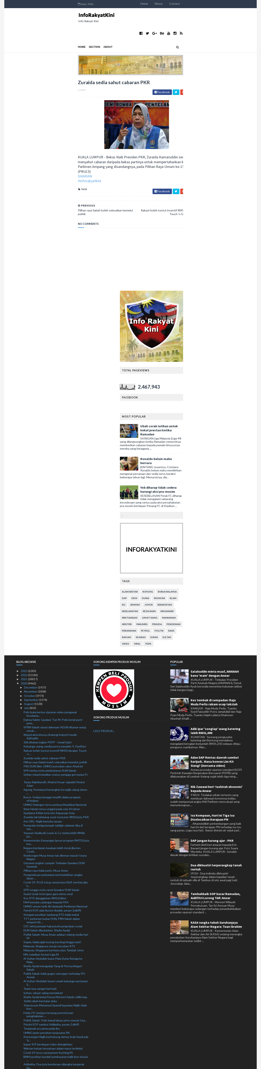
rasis (233, 402)
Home (206, 3)
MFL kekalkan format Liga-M (41, 726)
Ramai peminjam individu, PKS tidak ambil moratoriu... (49, 965)
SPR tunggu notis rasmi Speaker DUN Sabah (51, 662)
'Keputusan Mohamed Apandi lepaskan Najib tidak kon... (55, 779)
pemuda (218, 396)
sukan (215, 409)
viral (199, 415)
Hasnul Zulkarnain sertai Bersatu (44, 1015)
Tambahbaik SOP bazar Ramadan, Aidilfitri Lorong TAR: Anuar (215, 668)
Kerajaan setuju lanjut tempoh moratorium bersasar (56, 971)
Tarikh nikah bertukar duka (40, 773)
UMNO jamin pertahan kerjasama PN (46, 805)
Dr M (196, 370)
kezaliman (210, 383)
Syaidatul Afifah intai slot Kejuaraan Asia (49, 585)
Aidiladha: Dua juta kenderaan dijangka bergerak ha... (53, 838)
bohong (209, 363)
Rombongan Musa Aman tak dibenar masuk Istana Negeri (55, 629)
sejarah (202, 409)
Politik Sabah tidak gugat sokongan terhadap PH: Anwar (54, 747)
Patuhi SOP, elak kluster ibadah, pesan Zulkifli (52, 682)
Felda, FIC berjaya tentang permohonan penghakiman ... (48, 786)
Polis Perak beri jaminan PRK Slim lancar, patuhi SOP (56, 975)
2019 (24, 1047)
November (31, 463)
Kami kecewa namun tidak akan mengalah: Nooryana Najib (49, 942)
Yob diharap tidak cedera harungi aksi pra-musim (220, 262)
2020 (24, 455)
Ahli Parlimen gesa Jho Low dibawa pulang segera (54, 894)
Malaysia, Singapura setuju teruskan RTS (49, 718)
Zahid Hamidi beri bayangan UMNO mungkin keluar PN (55, 981)
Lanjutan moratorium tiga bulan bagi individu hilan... (55, 913)
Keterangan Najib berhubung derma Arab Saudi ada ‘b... (55, 810)
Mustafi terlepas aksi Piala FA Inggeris (47, 1019)
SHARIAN (23, 157)
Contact (236, 3)
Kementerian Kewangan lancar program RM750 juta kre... (56, 614)
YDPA (210, 415)
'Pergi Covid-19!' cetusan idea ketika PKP (49, 870)
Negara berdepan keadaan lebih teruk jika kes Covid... (52, 622)
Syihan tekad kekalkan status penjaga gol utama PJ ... (55, 548)
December (31, 459)
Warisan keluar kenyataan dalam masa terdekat (53, 820)
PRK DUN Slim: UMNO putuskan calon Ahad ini (53, 538)
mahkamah (230, 389)
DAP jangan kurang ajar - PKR (212, 613)
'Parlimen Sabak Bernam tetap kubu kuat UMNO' (54, 987)
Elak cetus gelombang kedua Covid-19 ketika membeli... (51, 907)
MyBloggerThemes (92, 1063)
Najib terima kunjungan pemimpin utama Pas (51, 1006)
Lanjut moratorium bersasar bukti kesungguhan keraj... (53, 899)
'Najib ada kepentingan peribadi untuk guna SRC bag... (53, 857)
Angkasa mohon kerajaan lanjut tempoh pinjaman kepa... (54, 888)
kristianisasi (191, 389)
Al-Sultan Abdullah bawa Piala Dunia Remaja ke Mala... (52, 732)
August (29, 476)
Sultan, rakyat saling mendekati (43, 765)
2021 (24, 451)
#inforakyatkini (28, 162)
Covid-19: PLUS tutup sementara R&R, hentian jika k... (55, 656)
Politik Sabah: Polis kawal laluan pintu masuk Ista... (55, 792)
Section (33, 30)
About (220, 3)
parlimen (203, 396)
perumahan (191, 402)
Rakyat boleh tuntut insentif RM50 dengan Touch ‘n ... (55, 524)
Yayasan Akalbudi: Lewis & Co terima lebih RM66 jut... (54, 607)
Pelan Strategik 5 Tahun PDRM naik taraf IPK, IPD (55, 995)
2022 (24, 447)
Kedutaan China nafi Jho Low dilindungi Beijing (52, 844)
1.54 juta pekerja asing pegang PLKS (46, 1043)
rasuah (188, 409)
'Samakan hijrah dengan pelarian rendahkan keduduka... (50, 950)
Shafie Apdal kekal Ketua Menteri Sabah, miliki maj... (55, 769)
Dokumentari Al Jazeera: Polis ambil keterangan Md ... (55, 849)
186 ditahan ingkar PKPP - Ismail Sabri (47, 514)
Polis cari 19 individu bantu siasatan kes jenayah (53, 875)
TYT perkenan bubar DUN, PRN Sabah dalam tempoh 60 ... (51, 692)
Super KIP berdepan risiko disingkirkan (47, 816)
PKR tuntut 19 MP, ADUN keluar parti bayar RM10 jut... (55, 1024)
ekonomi (221, 370)
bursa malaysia (228, 363)
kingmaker (228, 383)
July (27, 480)
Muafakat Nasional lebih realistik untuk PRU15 (52, 1030)
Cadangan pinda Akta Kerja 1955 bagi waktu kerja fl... (54, 1000)
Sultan (228, 409)
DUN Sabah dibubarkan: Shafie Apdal (46, 702)
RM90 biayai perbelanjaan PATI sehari (47, 991)
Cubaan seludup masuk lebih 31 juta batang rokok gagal (54, 880)
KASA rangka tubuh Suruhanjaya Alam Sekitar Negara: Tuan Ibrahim (216, 697)
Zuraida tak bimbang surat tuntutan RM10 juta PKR (56, 589)
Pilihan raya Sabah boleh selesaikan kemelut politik (55, 534)
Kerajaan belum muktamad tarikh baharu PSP (51, 1039)
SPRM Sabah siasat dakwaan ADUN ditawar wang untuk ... (54, 501)
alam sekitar (191, 363)
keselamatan (192, 383)
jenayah (196, 376)
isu (185, 376)
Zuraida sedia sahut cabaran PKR (44, 530)
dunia (207, 370)
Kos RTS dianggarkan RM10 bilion (44, 670)
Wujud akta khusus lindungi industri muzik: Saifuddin (50, 508)
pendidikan (235, 396)
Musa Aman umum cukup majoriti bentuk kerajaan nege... (54, 864)
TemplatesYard (50, 1063)
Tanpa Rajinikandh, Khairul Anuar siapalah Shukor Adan (54, 556)
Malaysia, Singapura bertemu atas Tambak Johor (53, 722)
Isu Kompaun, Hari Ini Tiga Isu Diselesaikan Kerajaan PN (212, 589)
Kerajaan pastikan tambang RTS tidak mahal (51, 686)
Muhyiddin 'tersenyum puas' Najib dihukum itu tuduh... (52, 930)
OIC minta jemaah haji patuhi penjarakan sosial (52, 698)
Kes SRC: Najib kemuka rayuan (42, 593)
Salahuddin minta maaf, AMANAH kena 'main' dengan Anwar (215, 446)
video (187, 415)
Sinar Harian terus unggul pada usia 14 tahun (51, 581)
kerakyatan (226, 376)
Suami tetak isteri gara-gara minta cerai (48, 666)
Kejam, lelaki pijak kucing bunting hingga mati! (52, 714)
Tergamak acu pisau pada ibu (41, 801)
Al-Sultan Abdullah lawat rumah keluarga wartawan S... (55, 755)
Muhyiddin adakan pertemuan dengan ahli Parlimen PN (55, 957)
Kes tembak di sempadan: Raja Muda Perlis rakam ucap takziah (214, 474)
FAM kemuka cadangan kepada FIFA (46, 674)
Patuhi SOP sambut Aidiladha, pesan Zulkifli (51, 796)
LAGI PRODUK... (104, 503)
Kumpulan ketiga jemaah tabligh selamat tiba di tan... (53, 599)
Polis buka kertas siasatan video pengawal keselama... (50, 486)
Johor (210, 376)
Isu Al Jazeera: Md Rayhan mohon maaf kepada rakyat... (52, 923)
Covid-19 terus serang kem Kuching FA (48, 824)
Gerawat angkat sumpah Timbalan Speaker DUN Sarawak (54, 637)
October (30, 468)
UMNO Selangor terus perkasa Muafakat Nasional (54, 577)
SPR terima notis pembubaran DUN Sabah (49, 542)
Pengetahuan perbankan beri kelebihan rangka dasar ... (52, 648)
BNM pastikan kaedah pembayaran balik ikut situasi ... (55, 830)
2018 (24, 1051)
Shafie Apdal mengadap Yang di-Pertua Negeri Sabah (52, 740)
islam (234, 370)
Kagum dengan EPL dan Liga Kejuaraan (48, 936)
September (31, 472)
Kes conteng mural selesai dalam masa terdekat (53, 1034)
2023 (24, 443)
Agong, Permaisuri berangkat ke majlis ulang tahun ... (55, 563)
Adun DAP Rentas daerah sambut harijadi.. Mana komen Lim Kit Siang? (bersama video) (215, 533)
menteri (188, 396)
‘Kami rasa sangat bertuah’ (40, 761)
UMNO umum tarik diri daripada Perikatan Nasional (55, 678)
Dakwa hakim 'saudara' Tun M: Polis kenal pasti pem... (52, 493)
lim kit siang (211, 389)
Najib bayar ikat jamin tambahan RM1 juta (49, 1010)
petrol (206, 402)
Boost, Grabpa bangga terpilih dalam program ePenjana (52, 571)
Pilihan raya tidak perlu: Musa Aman (45, 643)
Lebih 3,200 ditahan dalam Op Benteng (48, 917)
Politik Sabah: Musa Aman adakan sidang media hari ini (55, 708)
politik (220, 402)
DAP (186, 370)
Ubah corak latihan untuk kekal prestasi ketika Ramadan (220, 202)
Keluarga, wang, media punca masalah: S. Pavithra (54, 518)
